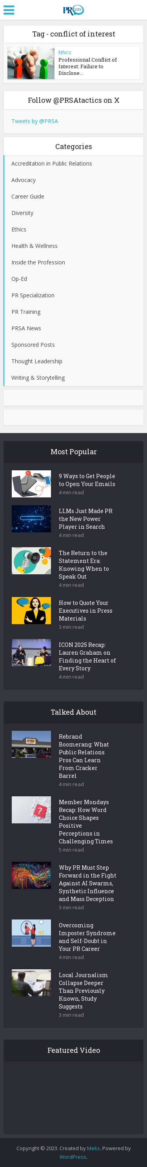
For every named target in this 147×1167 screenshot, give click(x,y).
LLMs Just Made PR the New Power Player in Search (86, 518)
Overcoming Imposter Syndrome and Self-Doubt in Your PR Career (87, 936)
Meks (93, 1148)
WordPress (73, 1156)
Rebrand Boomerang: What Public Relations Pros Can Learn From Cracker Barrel (84, 756)
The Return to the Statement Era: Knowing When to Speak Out (84, 564)
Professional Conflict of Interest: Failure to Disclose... (87, 66)
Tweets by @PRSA (34, 121)
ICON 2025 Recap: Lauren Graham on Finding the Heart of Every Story (87, 656)
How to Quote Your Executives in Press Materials (86, 610)
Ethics (64, 52)
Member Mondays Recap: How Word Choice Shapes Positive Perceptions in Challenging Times (86, 821)
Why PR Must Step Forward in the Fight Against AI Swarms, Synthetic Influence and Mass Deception (87, 883)
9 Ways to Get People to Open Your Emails (87, 480)
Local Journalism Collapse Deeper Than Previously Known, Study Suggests (83, 990)
